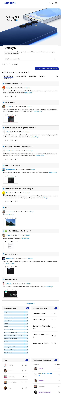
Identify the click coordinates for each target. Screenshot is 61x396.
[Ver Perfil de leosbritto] (11, 371)
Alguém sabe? (10, 279)
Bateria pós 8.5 (10, 254)
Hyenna (8, 235)
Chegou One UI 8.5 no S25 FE (41, 327)
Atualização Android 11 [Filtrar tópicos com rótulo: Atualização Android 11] (9, 347)
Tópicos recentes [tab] (8, 76)
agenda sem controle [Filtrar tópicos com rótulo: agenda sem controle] (9, 318)
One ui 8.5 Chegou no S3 (41, 335)
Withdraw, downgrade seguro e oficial (18, 147)
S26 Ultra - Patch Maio (12, 165)
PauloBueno (9, 151)
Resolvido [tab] (42, 76)
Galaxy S (28, 88)
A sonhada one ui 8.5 (40, 343)
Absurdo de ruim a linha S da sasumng (18, 189)
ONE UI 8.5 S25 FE (39, 313)
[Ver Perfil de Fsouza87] (41, 380)
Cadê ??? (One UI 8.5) (12, 84)
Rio (6, 208)
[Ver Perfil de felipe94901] (41, 386)
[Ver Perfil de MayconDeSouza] (12, 382)
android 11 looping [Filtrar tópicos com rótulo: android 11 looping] (8, 329)
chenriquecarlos (10, 169)
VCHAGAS (9, 106)
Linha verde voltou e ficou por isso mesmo (19, 128)
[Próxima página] (27, 308)
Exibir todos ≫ (45, 308)
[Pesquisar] (30, 59)
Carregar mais (30, 303)
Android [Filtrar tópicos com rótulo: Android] (6, 323)
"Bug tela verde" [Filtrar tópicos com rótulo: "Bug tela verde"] (8, 312)
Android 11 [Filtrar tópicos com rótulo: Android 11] (6, 326)
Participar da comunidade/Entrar (47, 68)
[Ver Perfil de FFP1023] (10, 365)
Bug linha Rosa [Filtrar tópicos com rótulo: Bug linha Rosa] (8, 352)
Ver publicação (28, 92)
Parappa (8, 88)
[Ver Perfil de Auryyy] (10, 388)
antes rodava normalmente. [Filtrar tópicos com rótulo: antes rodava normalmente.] (11, 332)
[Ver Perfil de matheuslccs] (11, 376)
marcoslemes (10, 212)
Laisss (7, 132)
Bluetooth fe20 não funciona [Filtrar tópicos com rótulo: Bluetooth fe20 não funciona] (11, 350)
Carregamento (10, 102)
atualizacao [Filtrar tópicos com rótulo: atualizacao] (7, 344)
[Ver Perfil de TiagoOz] (40, 368)
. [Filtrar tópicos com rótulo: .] (4, 315)
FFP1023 (8, 283)
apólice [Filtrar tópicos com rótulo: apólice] (6, 341)
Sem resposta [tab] (7, 78)
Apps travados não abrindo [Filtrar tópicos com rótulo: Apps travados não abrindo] (10, 338)
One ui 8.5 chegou (39, 320)
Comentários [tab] (32, 76)
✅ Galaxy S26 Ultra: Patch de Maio (17, 231)
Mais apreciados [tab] (21, 76)
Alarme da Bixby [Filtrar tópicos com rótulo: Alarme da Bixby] (8, 320)
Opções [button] (56, 64)
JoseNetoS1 (9, 258)
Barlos (8, 193)
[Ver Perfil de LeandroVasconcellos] (44, 392)
